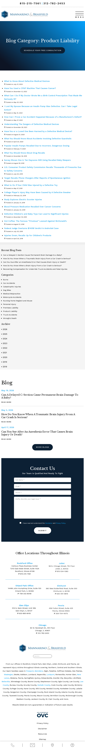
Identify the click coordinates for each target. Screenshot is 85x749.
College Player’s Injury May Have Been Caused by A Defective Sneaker (38, 192)
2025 (4, 334)
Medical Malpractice (11, 294)
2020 (4, 357)
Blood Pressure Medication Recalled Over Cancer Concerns (33, 206)
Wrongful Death (9, 318)
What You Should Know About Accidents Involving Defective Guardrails (38, 138)
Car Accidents (9, 283)
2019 (4, 362)
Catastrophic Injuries (12, 287)
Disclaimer (48, 523)
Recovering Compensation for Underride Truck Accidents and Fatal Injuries (35, 269)
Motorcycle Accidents (12, 297)
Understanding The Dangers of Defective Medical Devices (32, 124)
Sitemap (42, 739)
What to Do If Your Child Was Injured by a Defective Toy (31, 185)
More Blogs (42, 447)
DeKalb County (43, 685)
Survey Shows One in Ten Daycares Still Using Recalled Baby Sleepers (38, 160)
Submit (42, 531)
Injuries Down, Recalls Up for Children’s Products (28, 235)
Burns (5, 280)
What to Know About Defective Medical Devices (27, 81)
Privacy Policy (60, 523)
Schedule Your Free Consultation (42, 50)
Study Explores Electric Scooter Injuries (23, 199)
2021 (4, 352)
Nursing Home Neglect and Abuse (17, 301)
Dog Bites (7, 290)
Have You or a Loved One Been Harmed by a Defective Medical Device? (39, 131)
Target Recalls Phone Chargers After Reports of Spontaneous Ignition (37, 178)
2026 (4, 329)
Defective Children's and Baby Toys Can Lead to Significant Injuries (37, 214)
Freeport (30, 671)
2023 (4, 343)
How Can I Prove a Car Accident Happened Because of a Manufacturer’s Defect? (43, 117)
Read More (6, 402)
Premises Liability (10, 308)
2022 (4, 348)
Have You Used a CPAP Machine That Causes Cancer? (30, 88)
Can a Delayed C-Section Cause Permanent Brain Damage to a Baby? (32, 255)
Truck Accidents (10, 315)
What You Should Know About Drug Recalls (25, 153)
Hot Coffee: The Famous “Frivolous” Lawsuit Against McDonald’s (36, 221)
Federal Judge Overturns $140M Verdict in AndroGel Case (32, 228)
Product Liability (10, 311)
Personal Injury (9, 304)
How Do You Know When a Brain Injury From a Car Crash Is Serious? (32, 266)
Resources (42, 734)
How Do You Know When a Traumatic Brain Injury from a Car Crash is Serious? (37, 258)
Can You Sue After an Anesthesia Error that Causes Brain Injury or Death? (34, 262)
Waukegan (8, 675)
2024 (4, 338)
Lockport (50, 675)
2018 (4, 366)
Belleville (6, 682)
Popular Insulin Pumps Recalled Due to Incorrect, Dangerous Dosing (37, 146)
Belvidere (39, 671)
